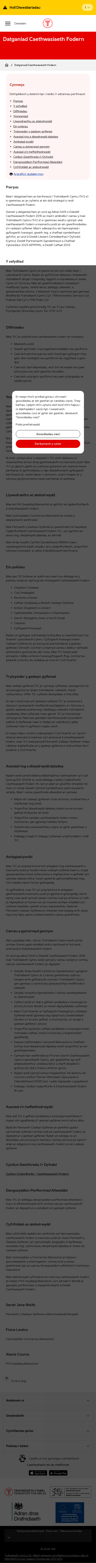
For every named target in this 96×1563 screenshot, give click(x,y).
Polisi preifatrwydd (28, 424)
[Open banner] (87, 7)
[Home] (6, 65)
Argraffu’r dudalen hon (26, 174)
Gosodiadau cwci (48, 434)
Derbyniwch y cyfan (48, 443)
